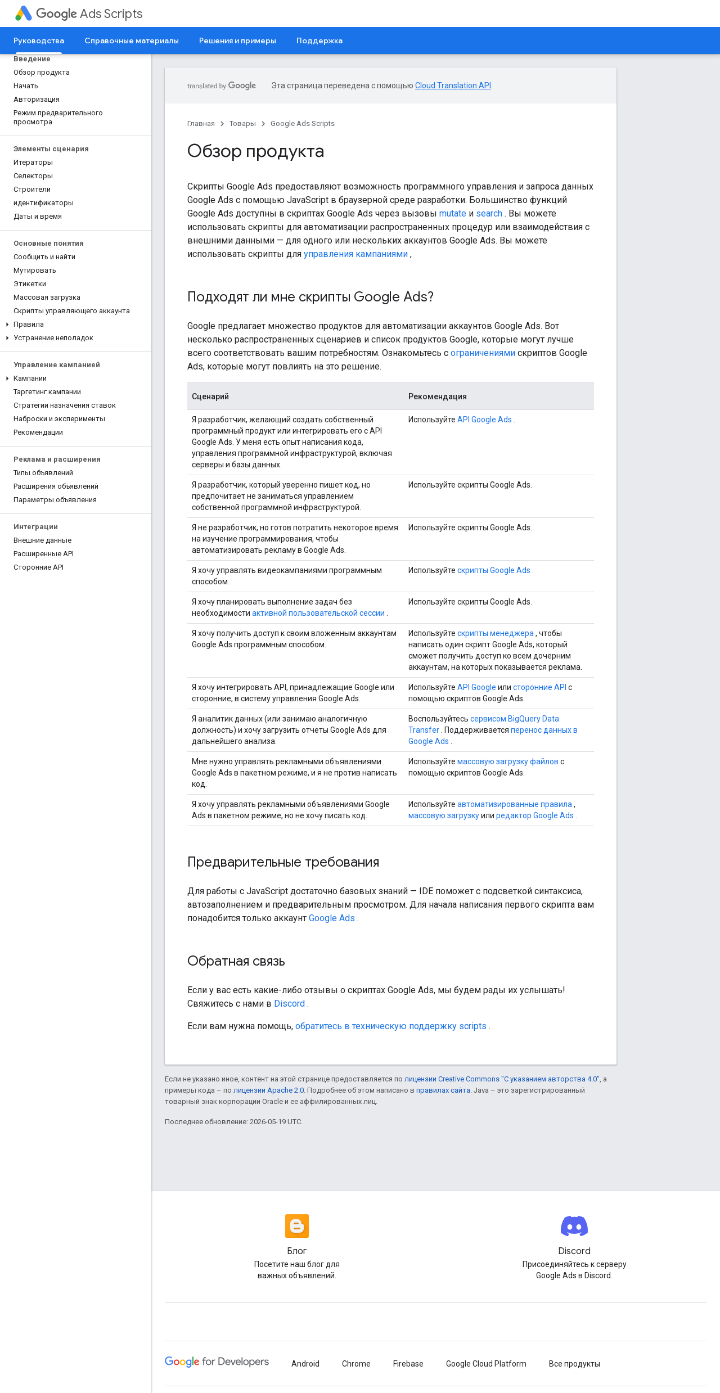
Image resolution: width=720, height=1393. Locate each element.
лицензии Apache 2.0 (268, 1090)
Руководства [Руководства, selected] (39, 40)
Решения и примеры (237, 40)
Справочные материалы (131, 40)
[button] (73, 324)
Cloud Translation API (453, 85)
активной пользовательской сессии (318, 612)
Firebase (408, 1363)
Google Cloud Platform (486, 1363)
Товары (243, 123)
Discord (289, 1003)
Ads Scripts (89, 13)
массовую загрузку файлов (508, 761)
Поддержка (319, 40)
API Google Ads (484, 419)
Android (305, 1363)
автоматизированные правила (514, 804)
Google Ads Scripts (303, 123)
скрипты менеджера (495, 633)
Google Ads (332, 918)
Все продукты (574, 1363)
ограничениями (483, 353)
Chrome (356, 1363)
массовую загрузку (443, 815)
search (489, 213)
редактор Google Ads (535, 815)
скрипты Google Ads (493, 570)
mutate (452, 213)
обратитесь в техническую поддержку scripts (391, 1026)
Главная (201, 123)
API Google (476, 687)
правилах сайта (443, 1090)
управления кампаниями (356, 254)
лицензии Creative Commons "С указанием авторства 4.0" (502, 1079)
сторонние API (539, 687)
